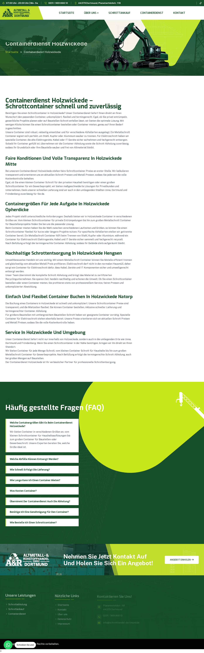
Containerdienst (151, 13)
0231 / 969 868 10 (58, 3)
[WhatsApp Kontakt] (8, 645)
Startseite (66, 13)
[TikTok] (200, 3)
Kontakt (179, 13)
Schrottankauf (119, 13)
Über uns (90, 13)
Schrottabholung (16, 606)
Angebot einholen (182, 560)
